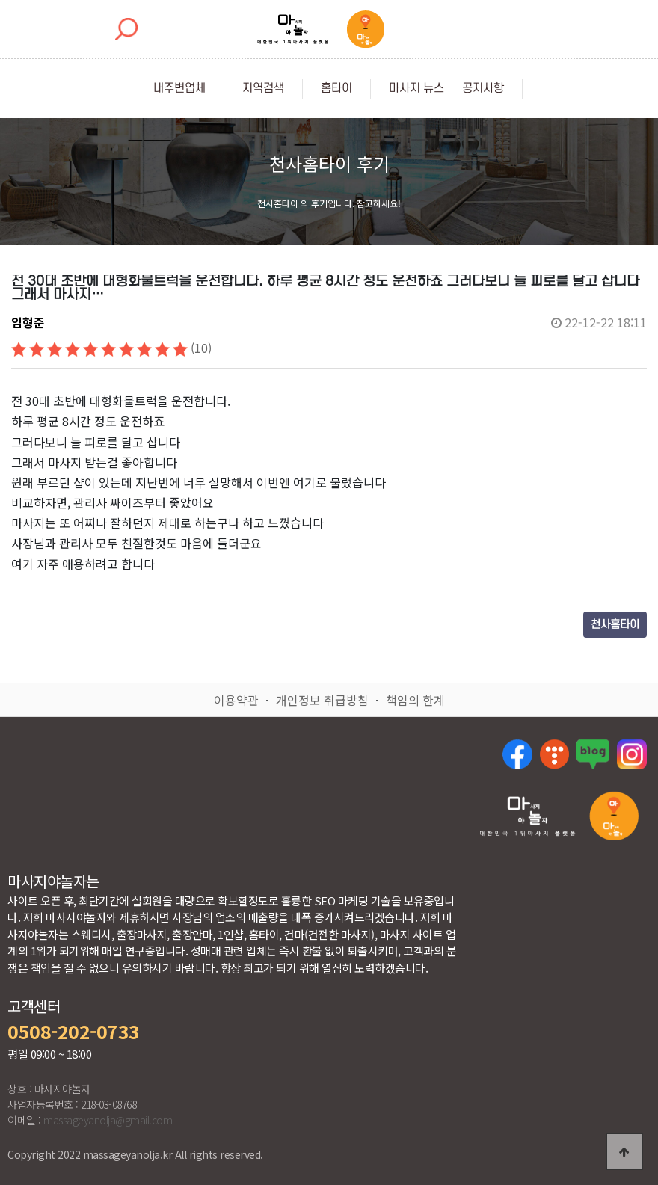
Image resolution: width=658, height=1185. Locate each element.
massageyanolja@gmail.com (107, 1119)
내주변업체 (179, 88)
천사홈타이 (615, 624)
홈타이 (336, 88)
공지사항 (483, 88)
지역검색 (263, 88)
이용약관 (236, 700)
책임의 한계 (415, 700)
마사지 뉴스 (416, 88)
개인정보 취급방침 (322, 700)
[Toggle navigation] (531, 29)
